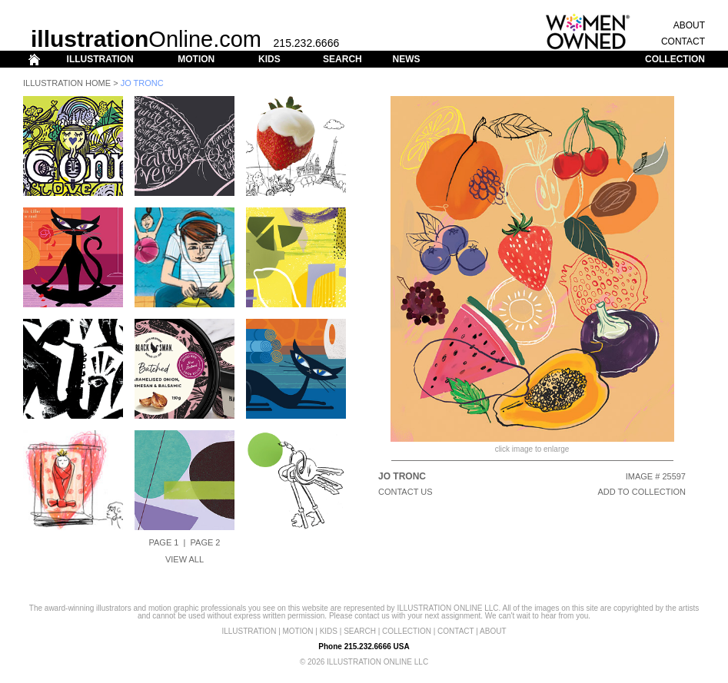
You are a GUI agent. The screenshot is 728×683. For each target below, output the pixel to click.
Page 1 (164, 542)
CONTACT (683, 41)
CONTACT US (405, 491)
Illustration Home (67, 83)
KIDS (269, 59)
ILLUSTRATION (100, 59)
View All (184, 559)
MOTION (196, 59)
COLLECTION (675, 59)
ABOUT (689, 25)
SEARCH (342, 59)
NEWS (406, 59)
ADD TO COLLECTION (641, 491)
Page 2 (206, 542)
